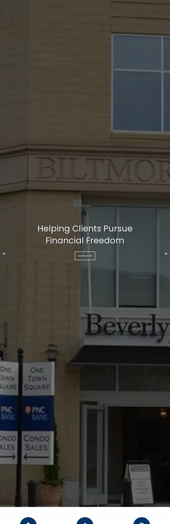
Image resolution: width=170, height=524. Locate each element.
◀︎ (5, 253)
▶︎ (167, 253)
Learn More (85, 256)
